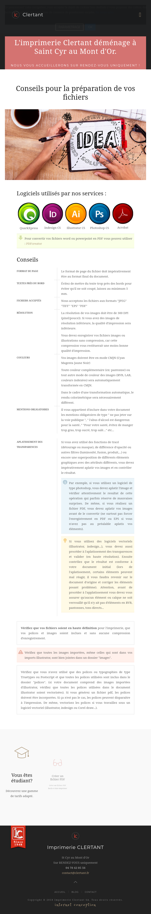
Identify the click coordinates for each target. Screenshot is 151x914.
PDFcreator (34, 243)
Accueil (59, 892)
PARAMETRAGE (69, 27)
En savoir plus (105, 12)
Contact (91, 892)
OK (90, 27)
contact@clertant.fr (75, 873)
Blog (75, 892)
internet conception (75, 904)
